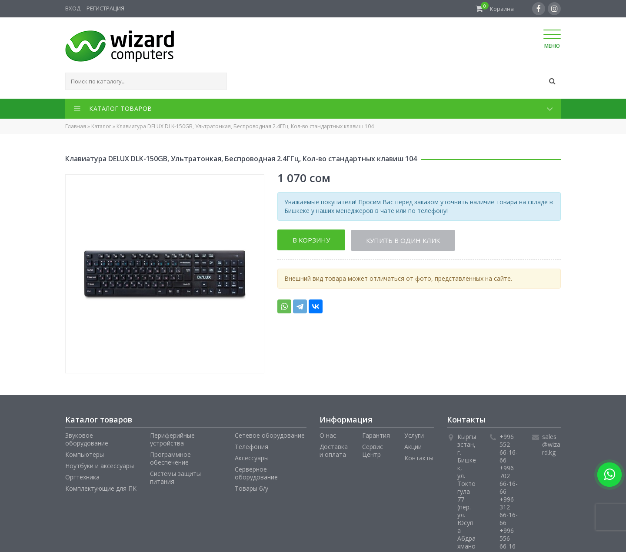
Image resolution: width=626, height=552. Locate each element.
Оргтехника (82, 477)
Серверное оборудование (256, 473)
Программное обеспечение (170, 458)
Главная (75, 126)
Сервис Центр (372, 450)
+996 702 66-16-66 (508, 479)
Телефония (251, 446)
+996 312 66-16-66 (508, 511)
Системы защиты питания (175, 477)
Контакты (418, 458)
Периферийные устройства (172, 439)
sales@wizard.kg (551, 444)
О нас (328, 435)
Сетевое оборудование (270, 435)
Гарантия (376, 435)
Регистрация (105, 8)
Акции (413, 446)
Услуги (414, 435)
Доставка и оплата (334, 450)
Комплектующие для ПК (101, 488)
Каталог (101, 126)
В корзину (311, 240)
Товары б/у (251, 488)
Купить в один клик (403, 240)
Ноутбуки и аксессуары (99, 466)
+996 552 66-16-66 (508, 448)
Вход (72, 8)
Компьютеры (84, 454)
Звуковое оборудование (86, 439)
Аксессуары (252, 458)
